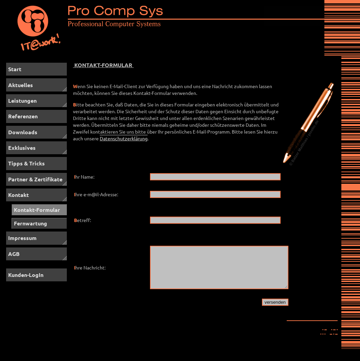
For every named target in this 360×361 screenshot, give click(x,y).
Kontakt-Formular (37, 209)
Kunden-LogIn (25, 274)
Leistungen (22, 100)
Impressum (22, 237)
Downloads (22, 132)
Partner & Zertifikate (35, 179)
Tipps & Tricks (26, 163)
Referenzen (23, 116)
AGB (14, 253)
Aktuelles (20, 84)
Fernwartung (30, 223)
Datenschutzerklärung (124, 138)
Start (14, 69)
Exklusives (22, 147)
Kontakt (18, 194)
